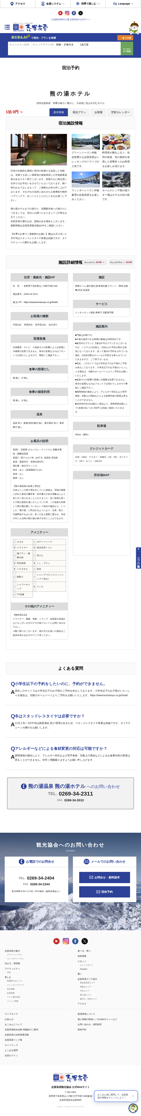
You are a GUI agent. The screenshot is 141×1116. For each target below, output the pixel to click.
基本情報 (58, 112)
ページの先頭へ (138, 560)
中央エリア (84, 991)
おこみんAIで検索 (127, 50)
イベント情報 (12, 1001)
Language (124, 3)
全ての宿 (126, 38)
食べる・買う (84, 951)
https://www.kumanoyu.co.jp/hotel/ (41, 302)
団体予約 (107, 891)
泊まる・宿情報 (12, 963)
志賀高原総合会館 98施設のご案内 (21, 1029)
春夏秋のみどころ (14, 981)
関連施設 (83, 969)
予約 (9, 972)
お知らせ (9, 1019)
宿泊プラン (79, 112)
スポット (82, 961)
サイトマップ (11, 1045)
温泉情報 (82, 956)
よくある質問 (11, 1050)
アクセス (20, 3)
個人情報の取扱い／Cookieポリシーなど (97, 1019)
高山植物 (11, 989)
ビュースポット (86, 965)
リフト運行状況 (13, 997)
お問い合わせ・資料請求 (90, 1024)
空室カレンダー (120, 112)
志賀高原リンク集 (13, 1040)
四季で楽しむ (88, 3)
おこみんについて (13, 1024)
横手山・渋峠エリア (88, 999)
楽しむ (8, 977)
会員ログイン (11, 1055)
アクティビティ (12, 968)
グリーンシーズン (14, 955)
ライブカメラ (11, 1014)
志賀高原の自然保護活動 (17, 1034)
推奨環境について (86, 1014)
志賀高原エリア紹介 (87, 979)
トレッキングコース (15, 985)
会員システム (53, 3)
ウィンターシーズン (15, 959)
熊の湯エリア (85, 995)
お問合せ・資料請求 (107, 877)
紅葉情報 (11, 993)
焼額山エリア (85, 987)
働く (80, 974)
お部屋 (99, 112)
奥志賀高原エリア (87, 983)
